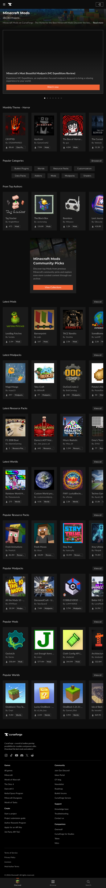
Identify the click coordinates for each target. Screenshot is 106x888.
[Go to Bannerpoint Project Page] (44, 326)
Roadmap (59, 789)
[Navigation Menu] (4, 4)
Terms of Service (11, 853)
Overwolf (59, 830)
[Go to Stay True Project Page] (73, 539)
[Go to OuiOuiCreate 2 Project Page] (73, 379)
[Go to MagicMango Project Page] (15, 379)
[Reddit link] (32, 755)
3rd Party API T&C (12, 832)
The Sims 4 (9, 784)
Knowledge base (61, 809)
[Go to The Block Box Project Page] (44, 211)
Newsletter (59, 784)
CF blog (58, 780)
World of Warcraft (12, 780)
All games (8, 771)
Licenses (7, 862)
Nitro (57, 843)
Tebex (57, 839)
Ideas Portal (60, 775)
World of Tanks (10, 803)
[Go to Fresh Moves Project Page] (44, 539)
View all (98, 302)
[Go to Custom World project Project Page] (44, 486)
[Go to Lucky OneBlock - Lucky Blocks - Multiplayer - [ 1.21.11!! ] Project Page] (44, 699)
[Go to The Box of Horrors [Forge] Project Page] (73, 132)
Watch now (53, 87)
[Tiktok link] (11, 755)
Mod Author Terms (11, 867)
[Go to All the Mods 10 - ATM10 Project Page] (15, 593)
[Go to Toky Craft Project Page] (44, 379)
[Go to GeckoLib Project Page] (15, 646)
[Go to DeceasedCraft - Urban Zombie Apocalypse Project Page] (44, 593)
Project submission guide (14, 818)
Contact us (59, 818)
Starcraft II (9, 789)
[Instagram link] (6, 755)
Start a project (10, 814)
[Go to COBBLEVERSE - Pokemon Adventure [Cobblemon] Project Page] (73, 593)
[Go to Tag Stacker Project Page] (15, 211)
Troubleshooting (61, 814)
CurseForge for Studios (64, 834)
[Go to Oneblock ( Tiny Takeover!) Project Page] (15, 699)
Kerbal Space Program (13, 793)
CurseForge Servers (63, 798)
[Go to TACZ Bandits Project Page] (73, 326)
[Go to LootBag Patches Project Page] (15, 326)
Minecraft (8, 775)
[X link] (27, 755)
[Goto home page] (10, 4)
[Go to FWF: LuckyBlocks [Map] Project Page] (73, 486)
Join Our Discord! (62, 771)
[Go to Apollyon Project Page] (44, 132)
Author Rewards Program (15, 823)
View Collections (53, 287)
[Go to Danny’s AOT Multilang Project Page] (44, 433)
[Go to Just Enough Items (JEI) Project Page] (44, 646)
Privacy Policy (9, 857)
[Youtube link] (16, 755)
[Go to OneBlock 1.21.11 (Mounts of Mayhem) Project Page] (73, 699)
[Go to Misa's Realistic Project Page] (73, 433)
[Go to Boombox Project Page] (73, 211)
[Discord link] (21, 755)
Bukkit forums (61, 793)
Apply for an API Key (13, 827)
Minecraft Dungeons (13, 798)
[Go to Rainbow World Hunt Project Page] (15, 486)
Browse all (97, 161)
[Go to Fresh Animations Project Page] (15, 539)
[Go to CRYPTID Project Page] (15, 132)
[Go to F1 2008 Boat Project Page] (15, 433)
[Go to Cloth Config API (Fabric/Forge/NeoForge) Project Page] (73, 646)
